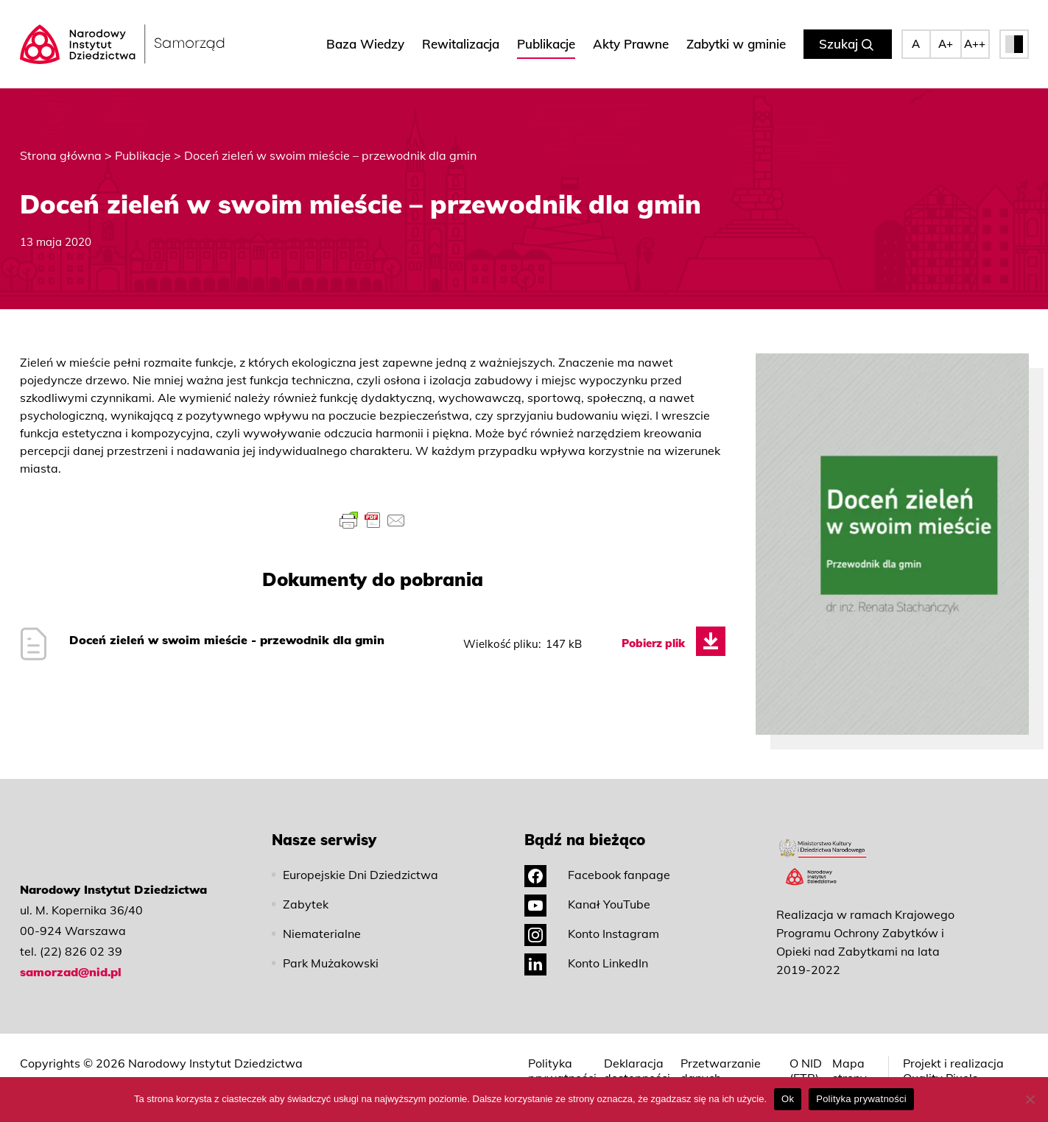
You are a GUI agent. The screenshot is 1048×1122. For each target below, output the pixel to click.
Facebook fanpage (597, 874)
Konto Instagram (591, 933)
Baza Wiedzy (365, 44)
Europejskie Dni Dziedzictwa (360, 874)
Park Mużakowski (331, 963)
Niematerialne (322, 933)
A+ (945, 44)
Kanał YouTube (587, 904)
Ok (787, 1098)
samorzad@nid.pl (71, 971)
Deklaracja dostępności (637, 1070)
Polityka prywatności (562, 1070)
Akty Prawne (631, 44)
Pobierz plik (653, 643)
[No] (1029, 1099)
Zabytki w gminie (736, 44)
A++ (974, 44)
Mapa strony (849, 1070)
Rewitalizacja (460, 44)
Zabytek (305, 904)
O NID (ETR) (805, 1070)
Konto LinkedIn (586, 963)
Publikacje (546, 44)
